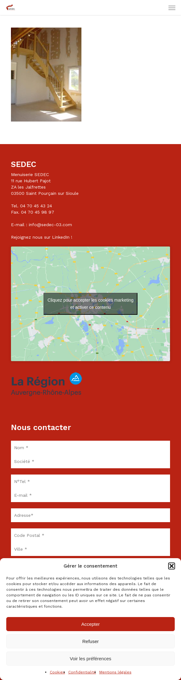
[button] (171, 566)
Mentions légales (115, 672)
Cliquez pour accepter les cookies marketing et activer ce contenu (91, 304)
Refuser (90, 641)
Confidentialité (82, 672)
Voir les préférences (90, 658)
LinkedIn (61, 237)
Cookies (57, 672)
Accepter (90, 624)
